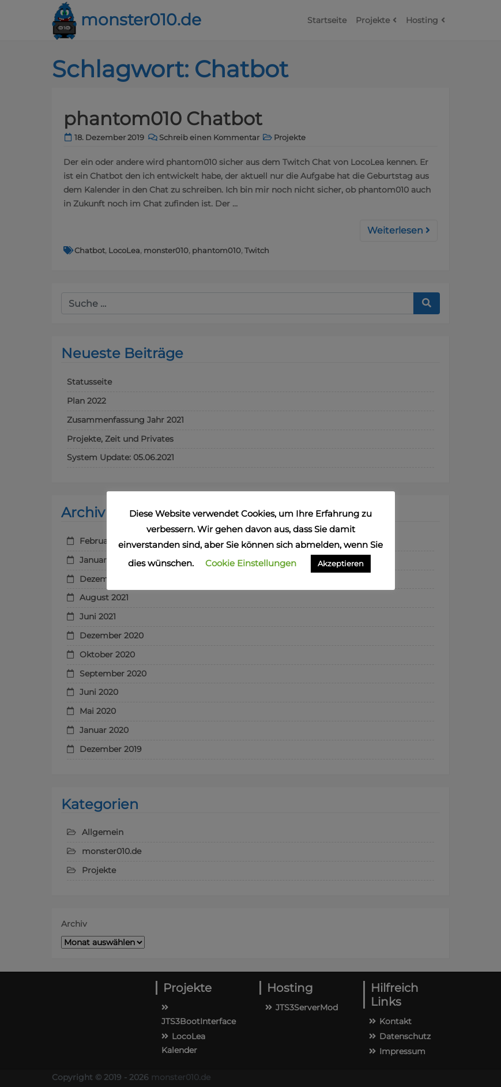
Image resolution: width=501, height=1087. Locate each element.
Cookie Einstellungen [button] (250, 563)
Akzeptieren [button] (341, 563)
